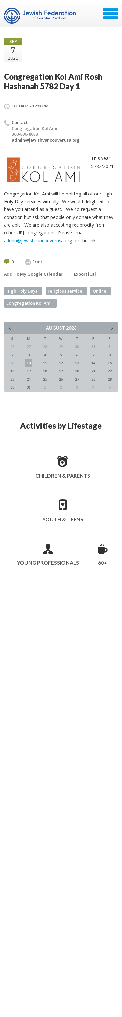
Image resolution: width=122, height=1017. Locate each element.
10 (29, 363)
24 (29, 379)
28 (93, 379)
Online (99, 291)
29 (110, 379)
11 (45, 363)
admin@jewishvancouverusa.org (46, 140)
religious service (65, 291)
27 (77, 379)
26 (61, 379)
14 (93, 363)
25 (45, 379)
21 (93, 371)
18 (45, 371)
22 (110, 371)
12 (61, 363)
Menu (110, 13)
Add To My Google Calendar (33, 274)
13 (77, 363)
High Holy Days (21, 291)
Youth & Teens (62, 519)
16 (12, 371)
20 (77, 371)
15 (110, 363)
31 (29, 387)
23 (12, 379)
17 (29, 371)
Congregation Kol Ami (29, 303)
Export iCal (85, 274)
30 (12, 387)
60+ (102, 562)
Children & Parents (62, 475)
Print (33, 262)
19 (61, 371)
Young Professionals (48, 562)
